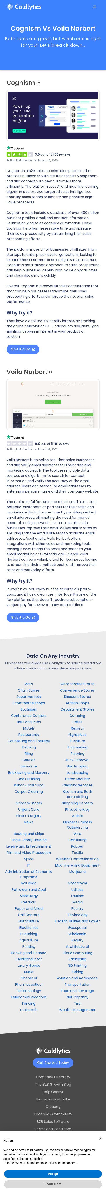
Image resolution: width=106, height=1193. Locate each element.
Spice (28, 859)
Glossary (53, 1106)
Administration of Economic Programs (28, 874)
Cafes (77, 721)
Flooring (77, 753)
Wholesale (77, 933)
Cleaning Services (77, 785)
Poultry (77, 908)
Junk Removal (77, 759)
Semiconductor (29, 959)
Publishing (28, 933)
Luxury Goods (28, 965)
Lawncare (28, 766)
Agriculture (28, 940)
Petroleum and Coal (29, 889)
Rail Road (28, 883)
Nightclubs (77, 734)
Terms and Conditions (53, 1128)
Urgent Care (28, 809)
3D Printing (77, 965)
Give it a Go (23, 349)
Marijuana (77, 871)
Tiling (28, 753)
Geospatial (77, 927)
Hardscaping (77, 766)
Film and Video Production (29, 852)
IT (28, 865)
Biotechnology (29, 990)
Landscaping (77, 772)
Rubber (77, 846)
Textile (77, 852)
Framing (29, 747)
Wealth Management (77, 1009)
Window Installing (28, 785)
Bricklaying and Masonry (29, 772)
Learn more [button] (53, 1184)
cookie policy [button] (33, 1158)
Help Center (53, 1091)
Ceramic (28, 902)
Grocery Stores (29, 803)
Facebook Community (53, 1114)
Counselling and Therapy (29, 740)
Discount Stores (77, 696)
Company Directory (53, 1077)
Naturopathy (77, 997)
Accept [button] (53, 1174)
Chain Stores (29, 690)
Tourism (77, 895)
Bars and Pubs (29, 721)
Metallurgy (29, 895)
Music (28, 971)
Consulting (77, 840)
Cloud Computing (77, 952)
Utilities (77, 889)
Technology (77, 914)
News (28, 822)
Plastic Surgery (28, 815)
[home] (24, 6)
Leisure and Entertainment (28, 846)
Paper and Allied (29, 908)
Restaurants (28, 734)
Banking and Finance (28, 952)
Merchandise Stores (77, 684)
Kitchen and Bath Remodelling (77, 794)
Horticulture (28, 921)
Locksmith (28, 1009)
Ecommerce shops (29, 703)
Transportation (77, 984)
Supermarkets (29, 696)
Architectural (77, 946)
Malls (28, 684)
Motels (29, 728)
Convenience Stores (77, 690)
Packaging (77, 959)
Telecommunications (29, 997)
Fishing (77, 971)
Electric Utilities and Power (77, 921)
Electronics (28, 927)
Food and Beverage (77, 990)
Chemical (29, 978)
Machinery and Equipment (77, 865)
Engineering (77, 747)
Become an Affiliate (53, 1099)
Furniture (77, 740)
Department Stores (77, 709)
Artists (77, 815)
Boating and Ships (29, 833)
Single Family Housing (29, 840)
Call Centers (28, 914)
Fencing (28, 1003)
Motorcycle (77, 883)
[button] (94, 7)
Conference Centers (28, 715)
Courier (28, 759)
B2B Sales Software (53, 1121)
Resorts (77, 728)
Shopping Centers (77, 803)
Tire (77, 1003)
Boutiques (28, 709)
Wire (77, 833)
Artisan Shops (77, 703)
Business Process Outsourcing (77, 825)
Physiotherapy (77, 809)
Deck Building (28, 778)
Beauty (77, 940)
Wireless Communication (77, 859)
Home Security (77, 778)
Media (77, 902)
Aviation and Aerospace (77, 978)
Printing (28, 946)
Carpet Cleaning (29, 791)
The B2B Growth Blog (53, 1084)
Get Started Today (53, 1062)
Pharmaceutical (28, 984)
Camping (77, 715)
